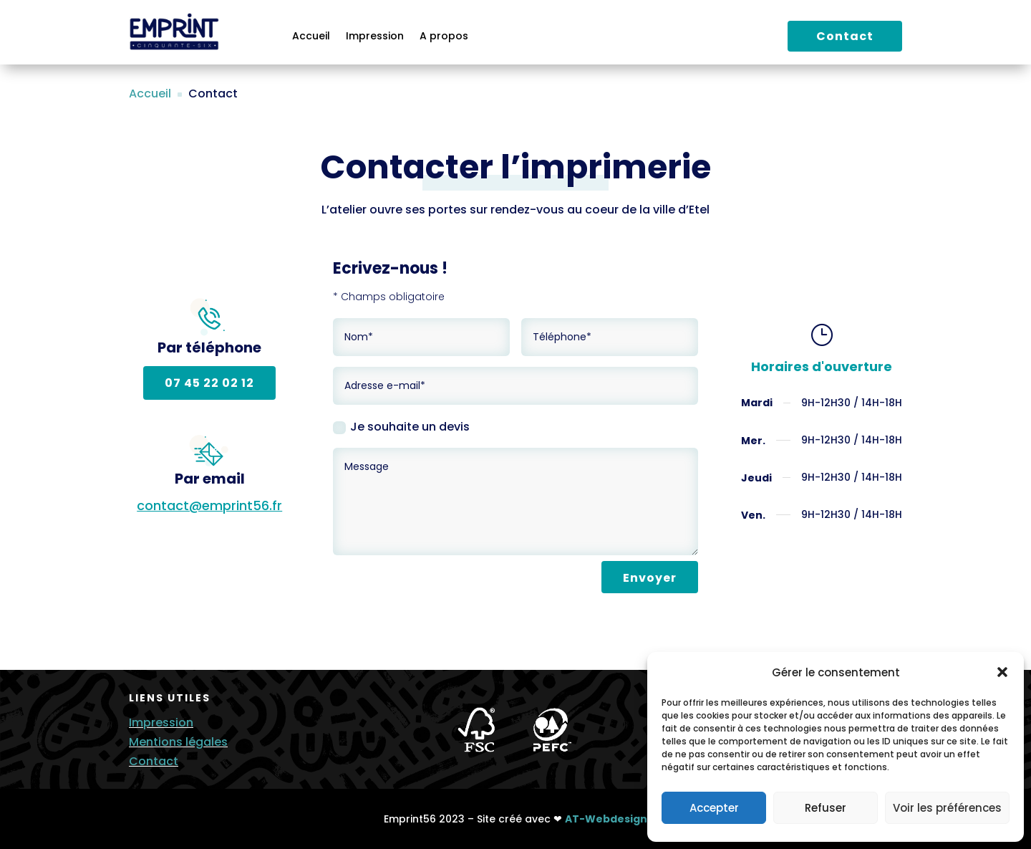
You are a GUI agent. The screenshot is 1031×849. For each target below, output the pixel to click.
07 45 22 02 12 (209, 383)
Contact (844, 36)
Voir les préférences (947, 807)
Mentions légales (178, 742)
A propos (444, 37)
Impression (375, 37)
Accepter (714, 807)
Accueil (311, 37)
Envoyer (650, 578)
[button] (1002, 672)
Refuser (825, 807)
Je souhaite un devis (401, 426)
